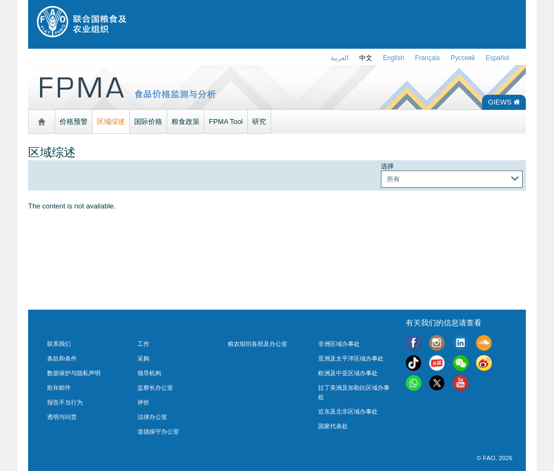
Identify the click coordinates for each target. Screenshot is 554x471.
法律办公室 (152, 417)
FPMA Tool (226, 121)
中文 (365, 58)
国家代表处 (333, 426)
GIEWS (504, 102)
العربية (339, 58)
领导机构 (149, 373)
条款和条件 (62, 358)
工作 (143, 344)
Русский (463, 58)
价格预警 (74, 121)
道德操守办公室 (158, 431)
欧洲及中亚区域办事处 (348, 373)
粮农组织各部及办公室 (257, 344)
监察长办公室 (155, 387)
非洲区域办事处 (339, 344)
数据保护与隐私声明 (74, 373)
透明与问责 (62, 417)
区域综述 (111, 121)
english (393, 58)
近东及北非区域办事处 (348, 411)
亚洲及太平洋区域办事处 (351, 358)
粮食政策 (186, 121)
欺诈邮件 (59, 387)
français (427, 58)
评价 (143, 402)
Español (497, 58)
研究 (259, 121)
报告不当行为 (65, 402)
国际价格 (148, 121)
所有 (393, 178)
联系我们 (59, 344)
